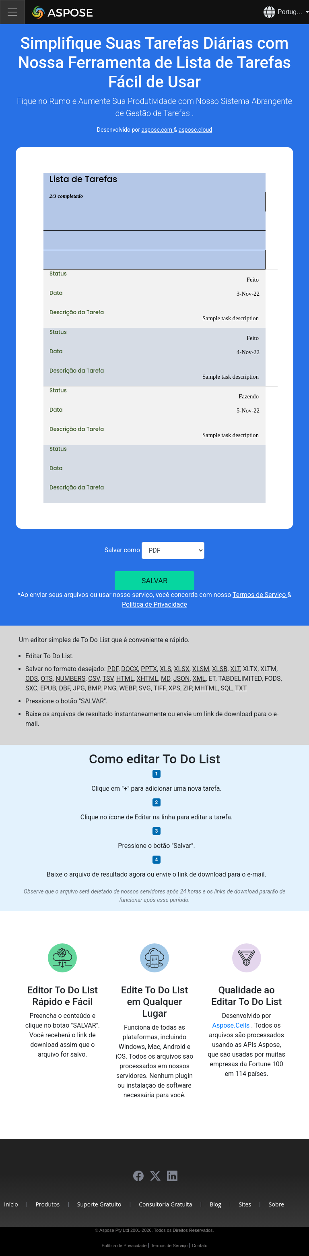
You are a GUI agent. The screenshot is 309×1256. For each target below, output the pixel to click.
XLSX (182, 669)
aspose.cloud (195, 129)
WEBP (127, 688)
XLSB (219, 669)
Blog (215, 1204)
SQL (226, 688)
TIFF (159, 688)
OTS (47, 678)
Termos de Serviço (260, 595)
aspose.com (158, 129)
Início (11, 1204)
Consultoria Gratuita (165, 1204)
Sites (245, 1204)
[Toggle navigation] (12, 12)
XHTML (147, 678)
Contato (200, 1245)
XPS (174, 688)
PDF (113, 669)
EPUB (48, 688)
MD (166, 678)
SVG (144, 688)
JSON (181, 678)
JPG (79, 688)
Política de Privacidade (154, 604)
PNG (109, 688)
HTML (125, 678)
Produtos (47, 1204)
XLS (165, 669)
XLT (235, 669)
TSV (107, 678)
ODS (31, 678)
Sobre (276, 1204)
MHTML (206, 688)
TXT (241, 688)
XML (199, 678)
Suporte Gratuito (99, 1204)
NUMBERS (70, 678)
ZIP (187, 688)
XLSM (200, 669)
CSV (93, 678)
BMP (94, 688)
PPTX (149, 669)
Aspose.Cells (231, 1025)
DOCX (129, 669)
